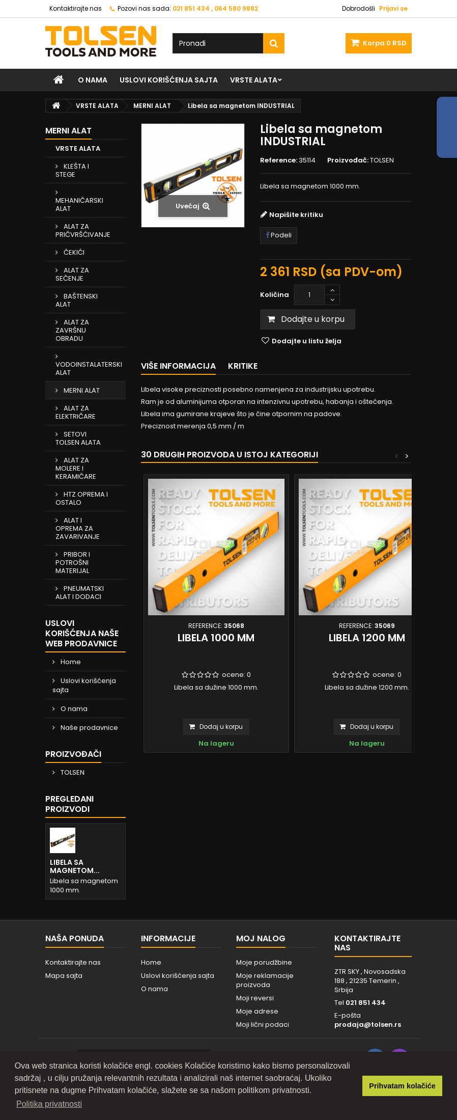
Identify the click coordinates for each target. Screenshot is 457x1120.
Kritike (243, 366)
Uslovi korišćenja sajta (169, 80)
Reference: (278, 160)
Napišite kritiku (296, 215)
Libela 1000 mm (216, 638)
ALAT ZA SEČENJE (72, 274)
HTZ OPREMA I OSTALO (81, 498)
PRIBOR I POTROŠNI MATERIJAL (72, 563)
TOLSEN (71, 772)
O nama (92, 80)
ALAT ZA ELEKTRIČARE (75, 412)
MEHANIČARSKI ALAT (79, 204)
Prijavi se (393, 8)
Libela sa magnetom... (75, 866)
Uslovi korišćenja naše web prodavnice (82, 633)
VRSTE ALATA (253, 80)
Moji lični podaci (262, 1024)
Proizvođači (73, 754)
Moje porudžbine (264, 962)
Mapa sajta (63, 975)
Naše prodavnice (88, 727)
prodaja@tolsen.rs (367, 1024)
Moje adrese (257, 1011)
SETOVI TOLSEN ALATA (78, 438)
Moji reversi (255, 998)
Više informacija (178, 366)
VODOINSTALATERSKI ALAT (88, 368)
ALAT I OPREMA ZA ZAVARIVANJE (77, 528)
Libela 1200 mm (367, 638)
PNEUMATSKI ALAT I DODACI (79, 593)
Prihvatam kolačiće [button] (402, 1086)
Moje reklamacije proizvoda (265, 980)
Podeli (279, 235)
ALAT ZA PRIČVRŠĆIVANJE (82, 230)
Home (70, 662)
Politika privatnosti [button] (49, 1104)
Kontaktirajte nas (75, 8)
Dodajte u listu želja (305, 341)
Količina (274, 294)
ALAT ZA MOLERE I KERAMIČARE (75, 468)
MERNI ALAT (81, 390)
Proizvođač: (347, 160)
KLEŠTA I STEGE (72, 170)
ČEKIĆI (73, 252)
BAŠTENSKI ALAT (76, 300)
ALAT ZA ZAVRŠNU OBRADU (72, 330)
